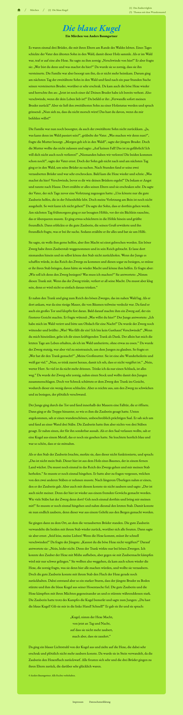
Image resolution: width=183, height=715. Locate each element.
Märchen (34, 10)
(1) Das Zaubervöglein (140, 7)
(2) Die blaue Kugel (58, 10)
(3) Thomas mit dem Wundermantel (147, 12)
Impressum (78, 701)
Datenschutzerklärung (99, 701)
